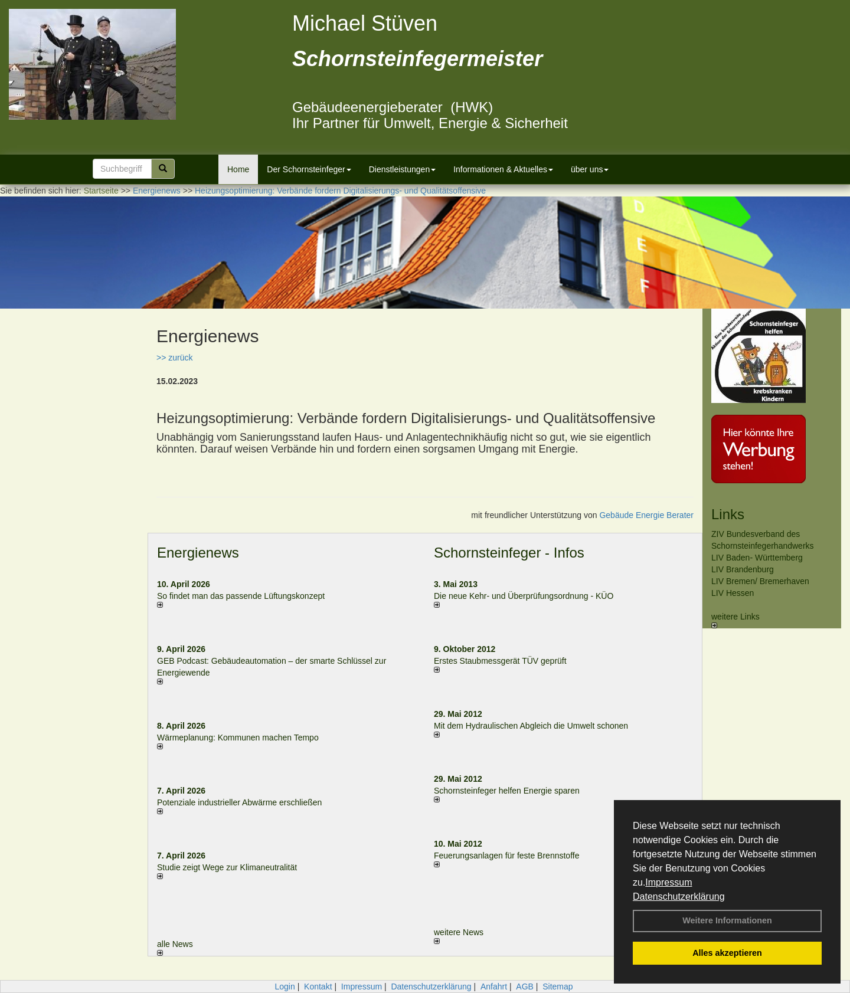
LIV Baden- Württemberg (757, 557)
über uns (590, 169)
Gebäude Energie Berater (646, 515)
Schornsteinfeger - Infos (509, 553)
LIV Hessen (732, 593)
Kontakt (318, 986)
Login (284, 986)
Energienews (198, 553)
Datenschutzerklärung (679, 897)
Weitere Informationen (727, 920)
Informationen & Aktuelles (503, 169)
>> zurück (174, 357)
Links (727, 514)
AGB (525, 986)
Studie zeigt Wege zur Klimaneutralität (227, 867)
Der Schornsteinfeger (309, 169)
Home (238, 169)
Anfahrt (493, 986)
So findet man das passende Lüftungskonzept (241, 596)
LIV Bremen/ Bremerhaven (760, 581)
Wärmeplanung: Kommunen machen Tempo (238, 737)
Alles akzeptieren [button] (727, 953)
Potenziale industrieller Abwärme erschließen (239, 802)
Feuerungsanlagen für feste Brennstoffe (506, 855)
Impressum (668, 882)
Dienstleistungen (402, 169)
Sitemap (557, 986)
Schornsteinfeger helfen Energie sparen (507, 790)
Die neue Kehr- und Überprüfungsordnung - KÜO (523, 596)
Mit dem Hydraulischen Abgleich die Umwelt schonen (531, 725)
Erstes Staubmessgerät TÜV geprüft (500, 661)
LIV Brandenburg (742, 569)
